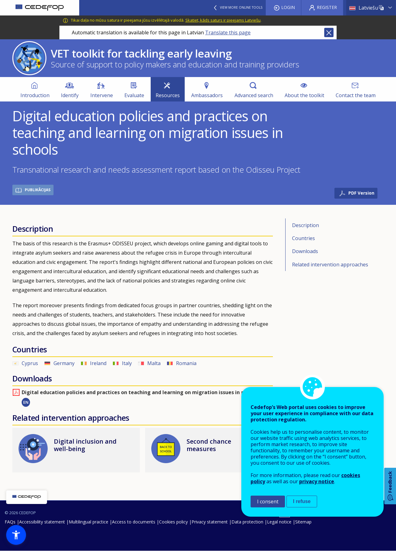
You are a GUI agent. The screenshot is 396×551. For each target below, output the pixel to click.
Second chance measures (209, 445)
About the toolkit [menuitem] (304, 95)
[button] (16, 535)
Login (288, 7)
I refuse (302, 501)
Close (329, 32)
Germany (64, 363)
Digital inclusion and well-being (85, 445)
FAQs (10, 522)
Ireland (98, 363)
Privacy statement (210, 522)
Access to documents (133, 522)
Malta (154, 363)
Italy (127, 363)
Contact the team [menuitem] (356, 95)
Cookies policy (173, 522)
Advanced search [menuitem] (254, 95)
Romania (186, 363)
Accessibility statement (42, 522)
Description (305, 225)
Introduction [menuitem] (35, 95)
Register (327, 7)
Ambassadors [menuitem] (207, 95)
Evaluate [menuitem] (134, 95)
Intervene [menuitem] (101, 95)
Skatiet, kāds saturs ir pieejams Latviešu (222, 20)
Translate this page (228, 32)
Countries (303, 238)
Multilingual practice (88, 522)
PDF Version (361, 193)
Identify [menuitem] (70, 95)
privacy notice (316, 481)
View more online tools (241, 7)
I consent (267, 501)
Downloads (305, 251)
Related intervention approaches (330, 264)
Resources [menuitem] (168, 95)
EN (25, 402)
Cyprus (30, 363)
